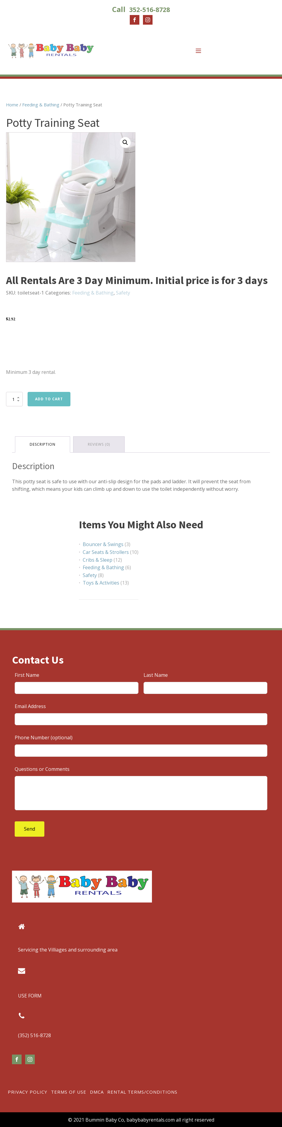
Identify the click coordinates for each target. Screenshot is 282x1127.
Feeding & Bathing (40, 105)
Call (141, 9)
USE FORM (30, 995)
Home (12, 105)
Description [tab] (42, 444)
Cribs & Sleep (97, 560)
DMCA (97, 1092)
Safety (123, 292)
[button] (125, 142)
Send (29, 829)
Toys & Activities (101, 582)
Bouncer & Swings (103, 544)
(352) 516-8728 (34, 1035)
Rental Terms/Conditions (142, 1092)
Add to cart (49, 399)
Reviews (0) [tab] (99, 444)
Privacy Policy (27, 1092)
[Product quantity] (14, 399)
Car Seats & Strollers (106, 552)
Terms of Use (68, 1092)
